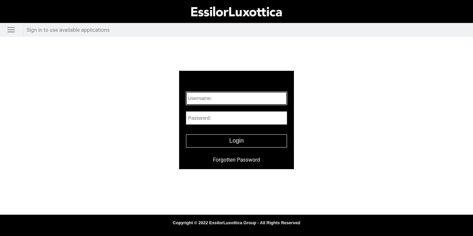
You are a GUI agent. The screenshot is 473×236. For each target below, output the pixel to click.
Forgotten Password (236, 160)
